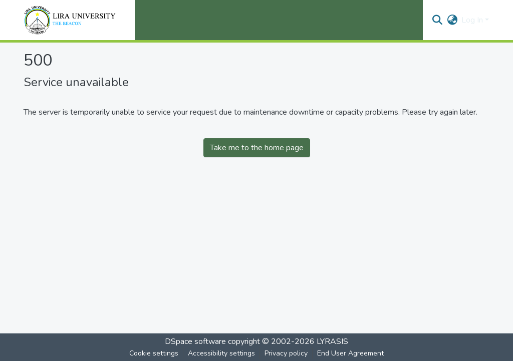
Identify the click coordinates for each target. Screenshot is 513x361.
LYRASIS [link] (332, 341)
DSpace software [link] (195, 341)
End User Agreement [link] (350, 353)
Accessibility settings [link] (221, 353)
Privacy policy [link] (286, 353)
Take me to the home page (257, 147)
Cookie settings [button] (153, 353)
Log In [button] (473, 20)
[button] (437, 20)
